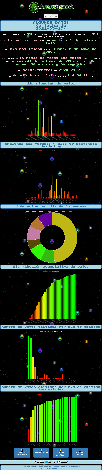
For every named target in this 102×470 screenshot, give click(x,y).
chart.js (56, 468)
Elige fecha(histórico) (51, 15)
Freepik (56, 466)
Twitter (50, 462)
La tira (39, 462)
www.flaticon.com (74, 466)
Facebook (62, 462)
